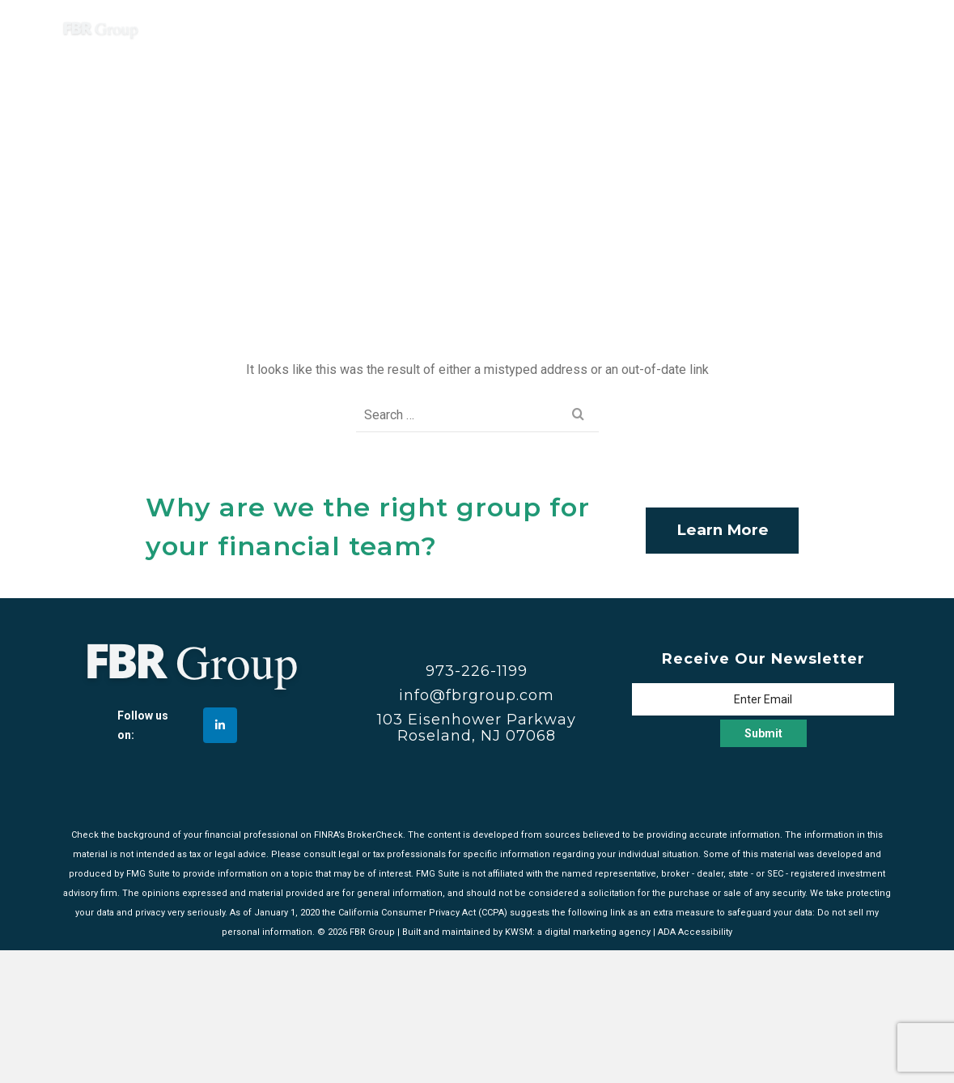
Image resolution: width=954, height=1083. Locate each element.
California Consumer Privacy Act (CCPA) (422, 912)
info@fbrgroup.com (476, 695)
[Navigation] (874, 28)
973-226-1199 (477, 671)
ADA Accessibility (695, 932)
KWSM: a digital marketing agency (578, 932)
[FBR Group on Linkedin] (220, 725)
